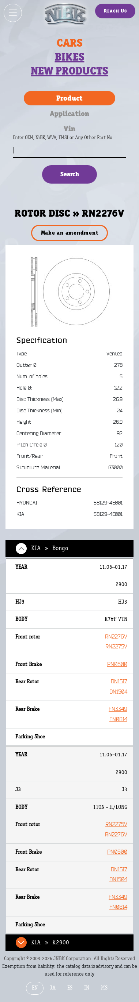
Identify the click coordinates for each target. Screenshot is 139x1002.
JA (53, 988)
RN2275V (116, 646)
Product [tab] (69, 98)
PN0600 (117, 664)
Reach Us (115, 11)
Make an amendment (69, 232)
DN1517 (119, 681)
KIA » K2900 (50, 942)
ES (69, 988)
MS (104, 988)
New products (69, 71)
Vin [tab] (69, 128)
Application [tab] (69, 113)
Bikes (69, 57)
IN (86, 988)
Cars (70, 43)
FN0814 (118, 719)
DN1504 (118, 691)
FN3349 (118, 709)
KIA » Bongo (49, 548)
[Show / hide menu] (13, 13)
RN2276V (116, 636)
